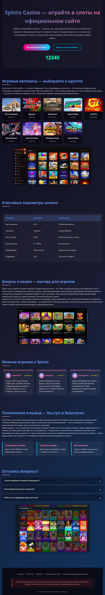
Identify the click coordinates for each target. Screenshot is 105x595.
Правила (39, 574)
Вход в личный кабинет (67, 47)
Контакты (30, 574)
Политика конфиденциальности (75, 574)
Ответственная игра (53, 574)
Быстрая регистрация (37, 47)
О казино (20, 574)
